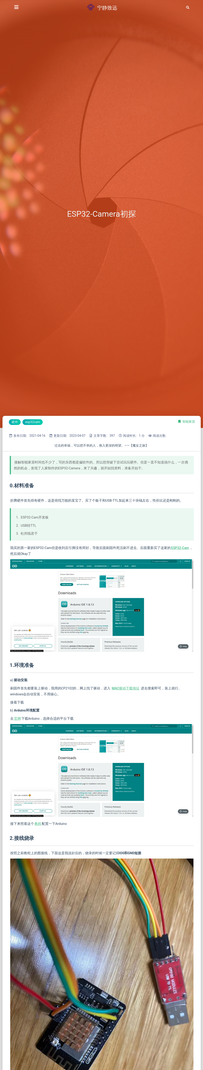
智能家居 (188, 421)
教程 (38, 824)
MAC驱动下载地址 (125, 688)
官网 (17, 719)
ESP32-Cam (180, 548)
